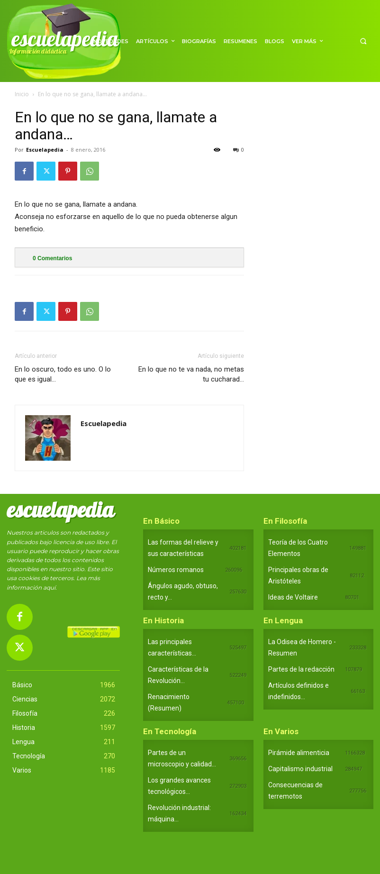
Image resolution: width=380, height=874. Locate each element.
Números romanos (176, 570)
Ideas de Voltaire (293, 597)
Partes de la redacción (301, 669)
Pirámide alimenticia (298, 752)
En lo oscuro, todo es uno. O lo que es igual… (63, 374)
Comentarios (52, 258)
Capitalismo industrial (300, 769)
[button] (363, 41)
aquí (49, 587)
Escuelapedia (44, 149)
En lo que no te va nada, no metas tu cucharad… (191, 374)
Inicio (22, 94)
